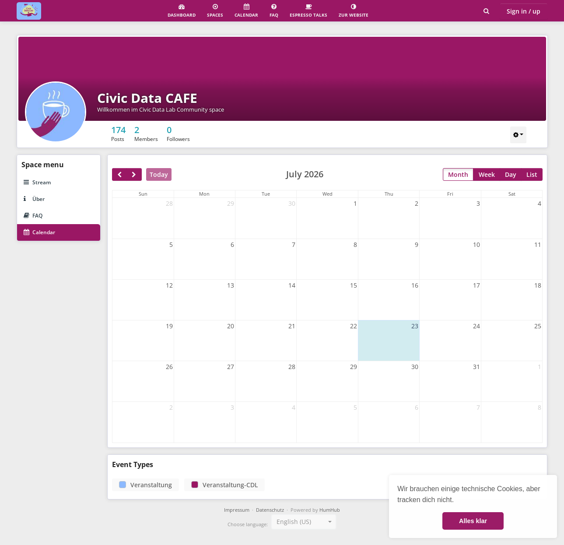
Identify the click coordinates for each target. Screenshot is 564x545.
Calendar (246, 11)
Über (34, 199)
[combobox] (303, 522)
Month (458, 174)
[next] (133, 174)
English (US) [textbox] (294, 521)
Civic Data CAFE (147, 98)
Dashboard (182, 11)
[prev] (119, 174)
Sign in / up (523, 11)
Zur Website (353, 11)
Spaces (215, 11)
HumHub (329, 510)
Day (510, 174)
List (531, 174)
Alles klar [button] (473, 520)
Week (487, 174)
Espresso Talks (308, 11)
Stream (37, 182)
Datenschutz (270, 510)
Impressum (236, 510)
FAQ (274, 11)
